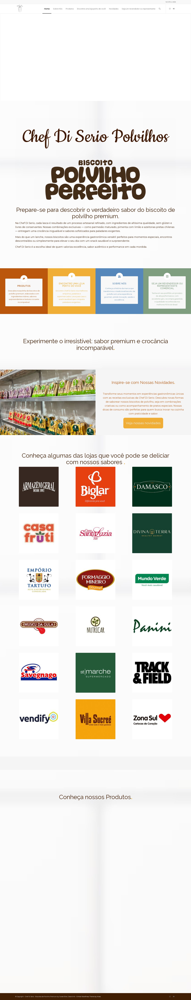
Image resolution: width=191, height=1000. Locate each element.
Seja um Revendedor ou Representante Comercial (167, 286)
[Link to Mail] (174, 9)
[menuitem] (46, 8)
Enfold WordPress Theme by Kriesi (89, 996)
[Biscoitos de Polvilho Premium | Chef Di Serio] (20, 8)
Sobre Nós (119, 283)
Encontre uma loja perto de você (72, 284)
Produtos (24, 286)
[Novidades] (143, 423)
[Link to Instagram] (170, 9)
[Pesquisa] (159, 8)
